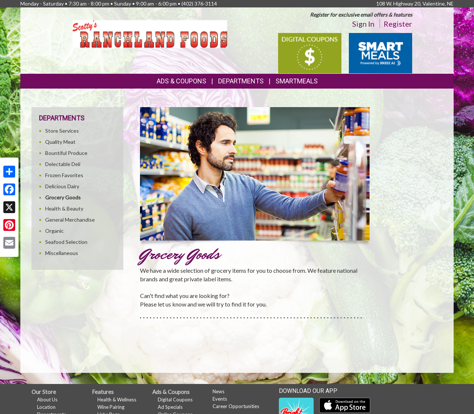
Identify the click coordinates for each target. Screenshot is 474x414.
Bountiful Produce (66, 153)
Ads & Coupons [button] (181, 81)
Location (46, 407)
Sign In (363, 23)
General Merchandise (70, 219)
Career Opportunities (236, 406)
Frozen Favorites (64, 175)
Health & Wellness (116, 400)
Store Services (62, 130)
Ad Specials (170, 407)
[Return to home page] (150, 33)
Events (220, 399)
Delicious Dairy (62, 186)
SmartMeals (297, 81)
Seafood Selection (66, 242)
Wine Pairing (110, 407)
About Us (47, 400)
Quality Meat (60, 142)
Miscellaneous (61, 253)
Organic (54, 231)
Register (398, 23)
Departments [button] (241, 81)
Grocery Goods (63, 197)
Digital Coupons (175, 400)
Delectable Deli (62, 164)
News (218, 391)
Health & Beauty (64, 208)
